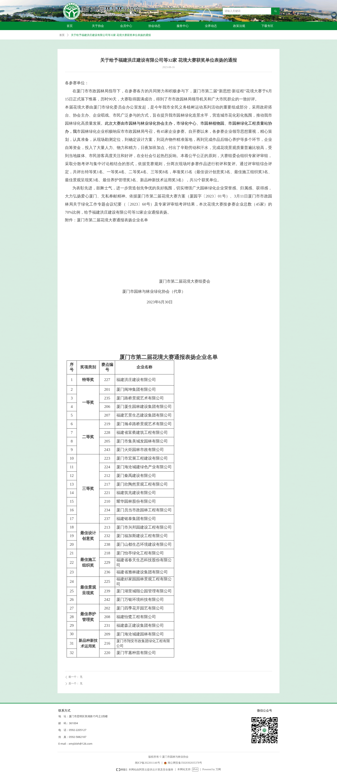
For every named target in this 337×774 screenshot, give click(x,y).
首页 (62, 35)
